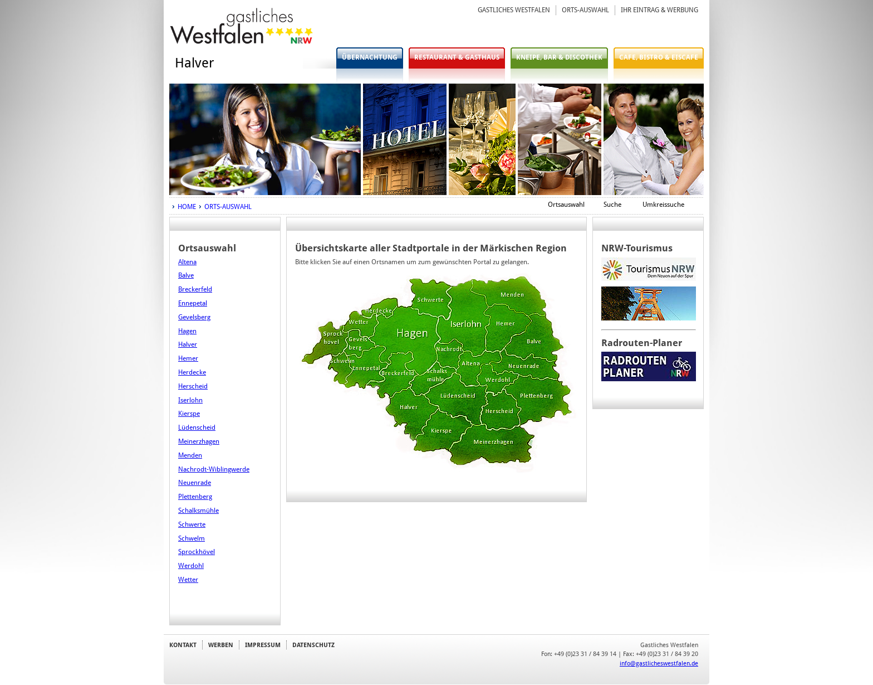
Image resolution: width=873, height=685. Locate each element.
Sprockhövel (196, 552)
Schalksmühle (198, 510)
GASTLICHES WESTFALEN (514, 10)
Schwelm (191, 538)
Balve (186, 275)
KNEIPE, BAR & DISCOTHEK (559, 57)
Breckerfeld (195, 289)
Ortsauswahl (566, 204)
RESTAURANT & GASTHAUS (456, 57)
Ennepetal (192, 303)
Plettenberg (195, 497)
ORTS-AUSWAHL (585, 10)
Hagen (187, 331)
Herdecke (192, 372)
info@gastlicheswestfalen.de (659, 663)
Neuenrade (194, 483)
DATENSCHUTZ (313, 645)
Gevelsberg (194, 317)
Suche (612, 204)
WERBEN (220, 645)
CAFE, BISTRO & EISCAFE (658, 57)
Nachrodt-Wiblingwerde (213, 469)
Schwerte (191, 524)
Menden (190, 455)
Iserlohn (190, 400)
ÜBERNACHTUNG (370, 57)
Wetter (188, 580)
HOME (187, 207)
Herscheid (193, 386)
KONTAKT (183, 645)
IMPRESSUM (263, 645)
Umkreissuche (663, 204)
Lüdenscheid (196, 427)
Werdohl (191, 566)
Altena (187, 262)
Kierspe (189, 413)
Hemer (188, 358)
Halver (187, 344)
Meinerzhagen (198, 441)
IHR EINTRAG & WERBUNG (659, 10)
